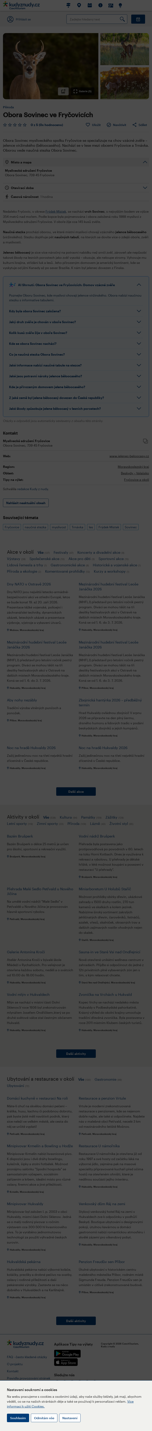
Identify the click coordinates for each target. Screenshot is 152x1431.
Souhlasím (18, 1418)
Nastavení (69, 1418)
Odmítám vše (44, 1418)
